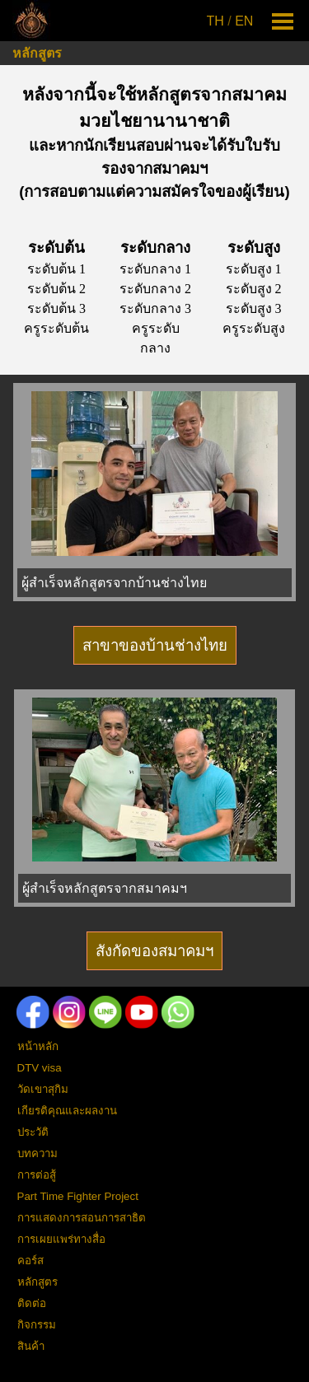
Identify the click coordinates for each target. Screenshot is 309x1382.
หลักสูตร (37, 53)
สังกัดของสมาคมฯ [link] (154, 950)
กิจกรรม (36, 1325)
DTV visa (39, 1068)
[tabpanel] (231, 21)
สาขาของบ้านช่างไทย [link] (154, 645)
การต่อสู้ (36, 1175)
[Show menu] (283, 21)
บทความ (37, 1153)
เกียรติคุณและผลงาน (67, 1110)
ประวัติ (33, 1132)
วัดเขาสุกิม (42, 1089)
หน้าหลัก (38, 1046)
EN (244, 21)
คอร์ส (30, 1260)
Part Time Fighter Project (77, 1196)
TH (215, 21)
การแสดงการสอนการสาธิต (81, 1218)
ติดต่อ (31, 1303)
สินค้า (30, 1346)
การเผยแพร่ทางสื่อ (61, 1239)
